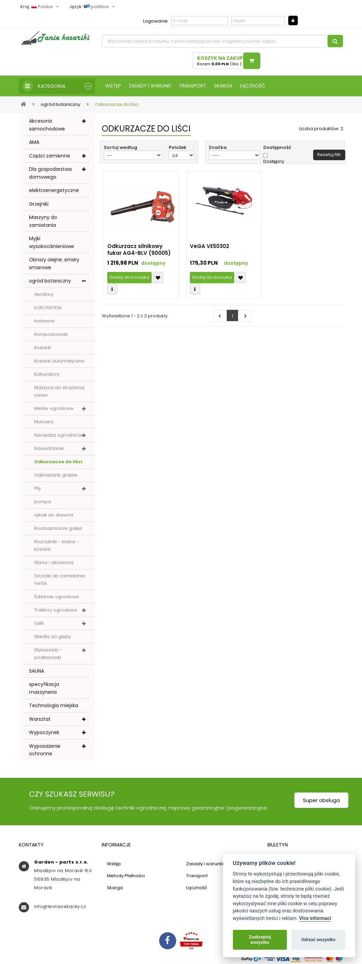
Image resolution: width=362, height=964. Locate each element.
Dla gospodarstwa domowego (50, 173)
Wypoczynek (44, 732)
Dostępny (273, 162)
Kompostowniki (51, 334)
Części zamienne (49, 155)
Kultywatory (46, 374)
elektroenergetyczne (54, 190)
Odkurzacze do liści (58, 461)
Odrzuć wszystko (318, 939)
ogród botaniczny (50, 280)
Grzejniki (38, 204)
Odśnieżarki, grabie (55, 475)
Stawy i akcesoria (53, 562)
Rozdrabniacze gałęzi (58, 528)
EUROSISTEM (47, 307)
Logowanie (155, 21)
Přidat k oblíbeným (158, 277)
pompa (42, 501)
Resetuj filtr (329, 154)
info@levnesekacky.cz (60, 906)
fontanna (44, 321)
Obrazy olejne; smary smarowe (54, 263)
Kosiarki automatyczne (59, 361)
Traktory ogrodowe (55, 610)
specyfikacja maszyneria (44, 688)
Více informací (315, 918)
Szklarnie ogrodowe (56, 596)
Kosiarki (42, 347)
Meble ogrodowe (53, 408)
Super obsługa (321, 800)
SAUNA (36, 670)
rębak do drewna (53, 515)
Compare (112, 288)
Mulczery (44, 421)
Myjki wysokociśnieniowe (51, 242)
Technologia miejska (53, 705)
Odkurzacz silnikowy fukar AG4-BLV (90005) (139, 250)
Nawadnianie (49, 448)
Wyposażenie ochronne (44, 750)
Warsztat (40, 719)
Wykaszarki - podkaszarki (48, 654)
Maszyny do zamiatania (43, 221)
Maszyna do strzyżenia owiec (59, 391)
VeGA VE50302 (209, 246)
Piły (37, 488)
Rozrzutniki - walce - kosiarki (56, 545)
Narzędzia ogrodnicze (58, 435)
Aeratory (43, 294)
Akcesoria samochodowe (47, 125)
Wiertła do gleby (52, 636)
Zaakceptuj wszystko (260, 939)
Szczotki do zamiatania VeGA (59, 580)
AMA (34, 142)
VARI (39, 623)
